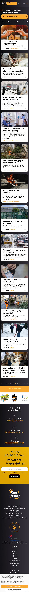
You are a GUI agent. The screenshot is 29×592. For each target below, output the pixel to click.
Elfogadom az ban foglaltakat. (14, 472)
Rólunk (14, 551)
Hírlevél (14, 565)
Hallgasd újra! (14, 572)
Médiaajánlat (14, 570)
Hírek (14, 554)
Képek (14, 568)
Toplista (14, 558)
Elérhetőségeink (14, 511)
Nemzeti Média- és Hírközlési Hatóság (14, 518)
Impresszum (9, 513)
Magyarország (5, 22)
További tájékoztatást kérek (14, 589)
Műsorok (14, 556)
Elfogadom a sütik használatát (14, 586)
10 (24, 383)
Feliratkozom (15, 476)
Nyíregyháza (17, 22)
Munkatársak (14, 563)
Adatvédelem (19, 513)
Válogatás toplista (14, 561)
